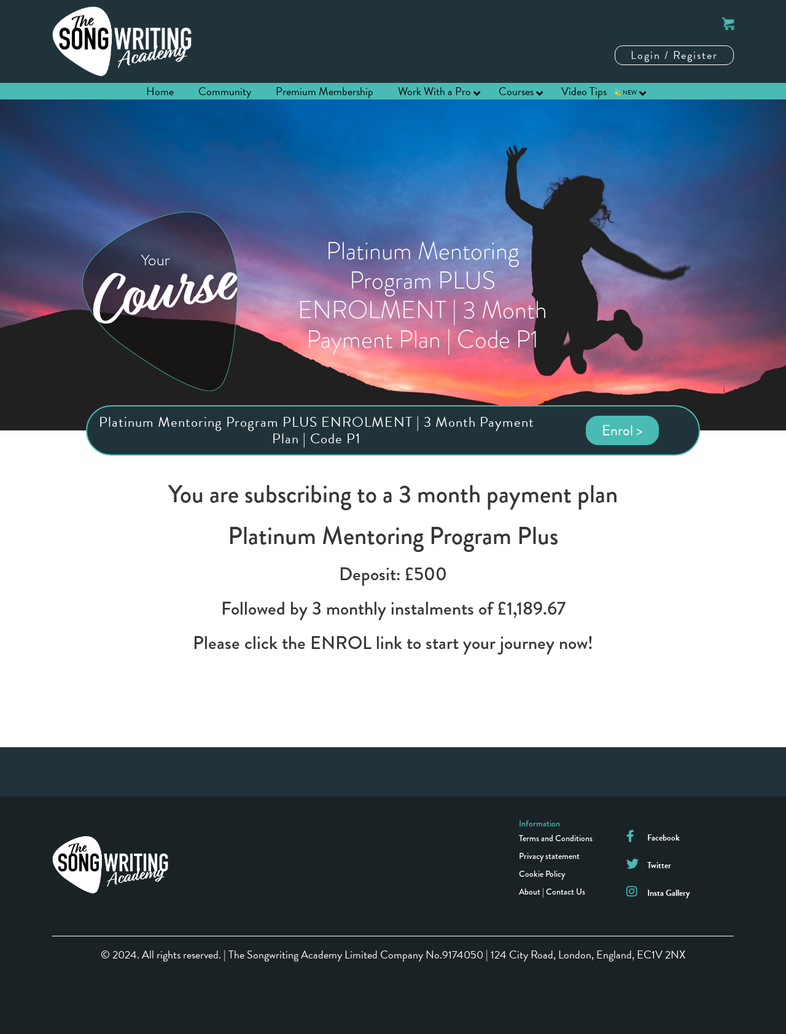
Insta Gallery (668, 893)
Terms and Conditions (556, 838)
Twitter (659, 865)
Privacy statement (549, 856)
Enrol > (622, 430)
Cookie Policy (542, 874)
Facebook (663, 837)
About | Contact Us (552, 891)
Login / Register (674, 55)
